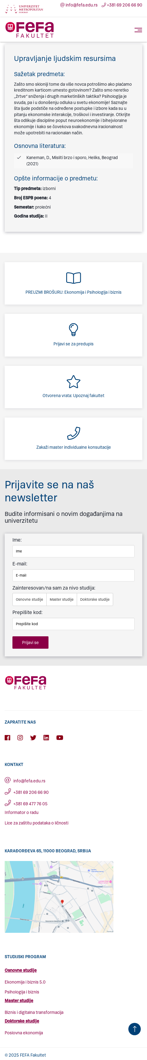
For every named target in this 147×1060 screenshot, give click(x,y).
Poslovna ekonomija (24, 1033)
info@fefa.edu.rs (79, 5)
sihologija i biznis (23, 992)
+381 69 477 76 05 (26, 804)
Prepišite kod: (27, 612)
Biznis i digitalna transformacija (34, 1012)
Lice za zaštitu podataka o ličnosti (36, 823)
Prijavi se (30, 643)
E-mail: (19, 563)
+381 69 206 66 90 (122, 5)
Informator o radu (22, 813)
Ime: (17, 540)
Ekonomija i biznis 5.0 (25, 982)
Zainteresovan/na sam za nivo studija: (53, 588)
